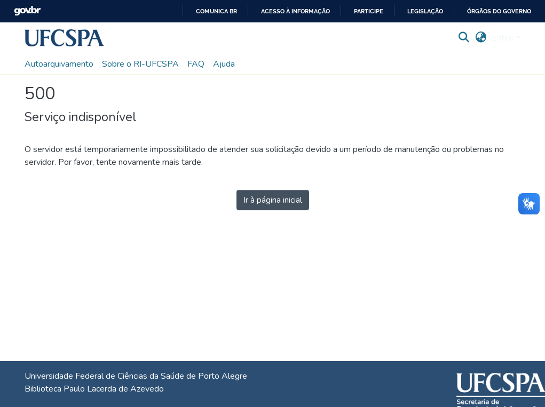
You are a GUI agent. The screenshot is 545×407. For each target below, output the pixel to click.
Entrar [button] (504, 38)
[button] (64, 38)
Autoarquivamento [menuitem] (59, 64)
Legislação (425, 11)
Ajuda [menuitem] (224, 64)
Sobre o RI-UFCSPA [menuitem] (140, 64)
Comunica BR (216, 11)
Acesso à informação (295, 11)
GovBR (27, 11)
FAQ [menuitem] (195, 64)
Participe (368, 11)
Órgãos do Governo (499, 11)
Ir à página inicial (272, 200)
